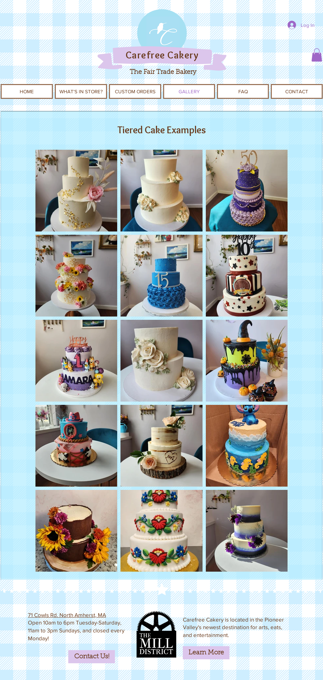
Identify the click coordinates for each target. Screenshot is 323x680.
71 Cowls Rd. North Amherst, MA (67, 615)
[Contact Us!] (91, 656)
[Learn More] (206, 652)
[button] (316, 55)
